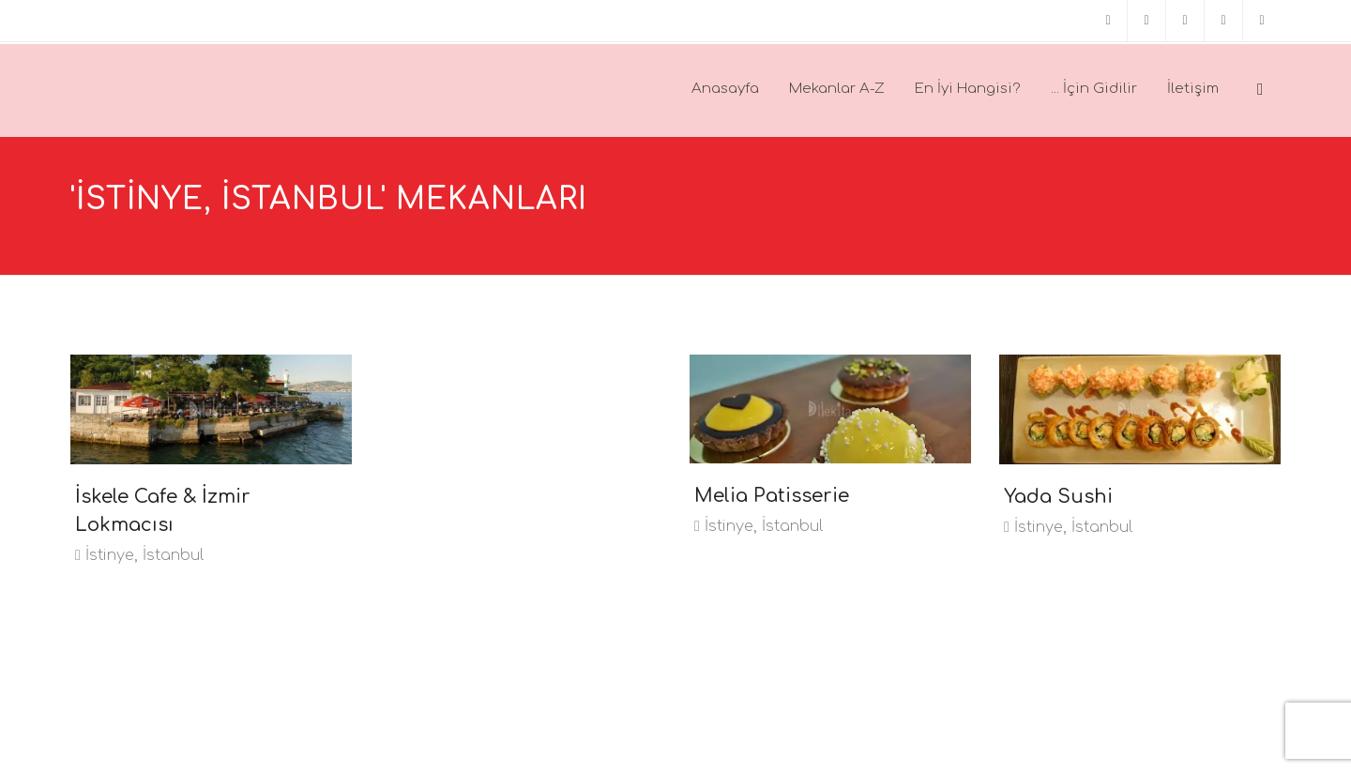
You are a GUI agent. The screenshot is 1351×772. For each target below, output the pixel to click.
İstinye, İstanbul (139, 555)
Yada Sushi (1058, 496)
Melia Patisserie (771, 496)
